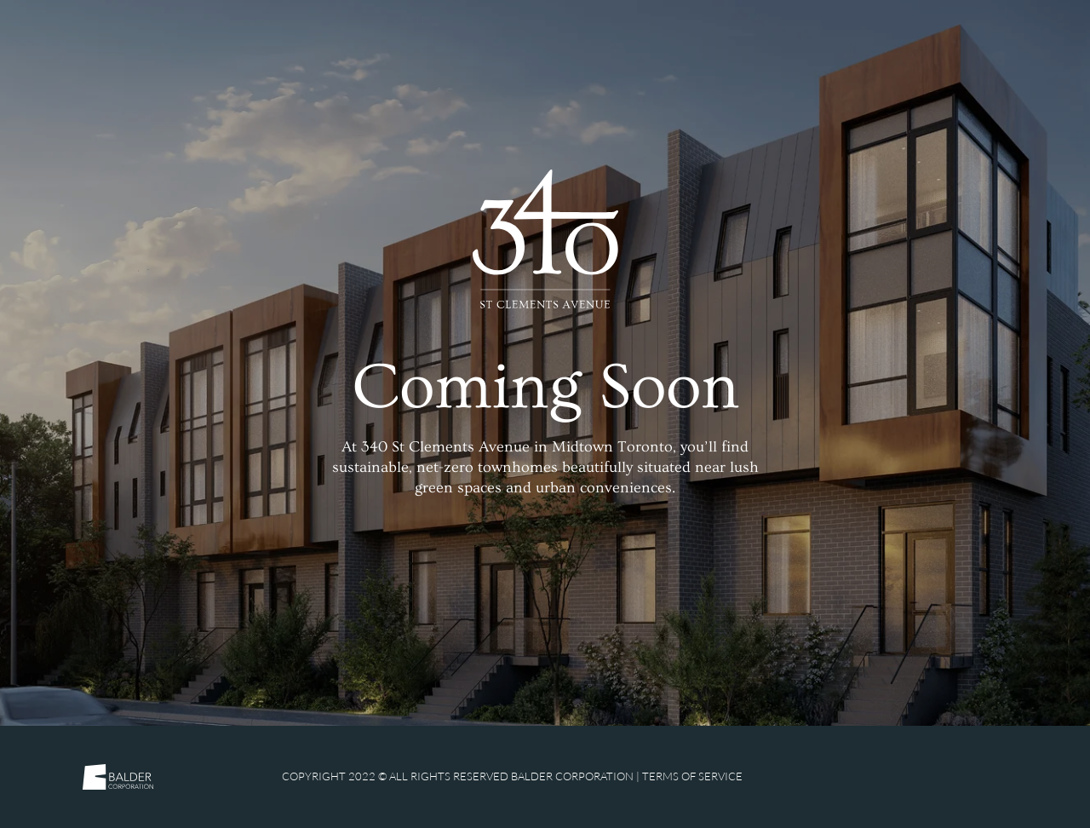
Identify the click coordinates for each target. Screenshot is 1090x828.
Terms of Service (692, 776)
